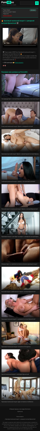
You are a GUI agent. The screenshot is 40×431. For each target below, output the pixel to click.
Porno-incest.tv (19, 62)
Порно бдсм (6, 10)
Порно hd (5, 13)
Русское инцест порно (9, 12)
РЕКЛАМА (33, 10)
